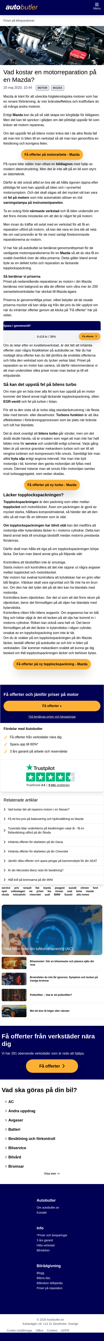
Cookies (52, 1330)
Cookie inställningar (19, 1330)
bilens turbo (48, 433)
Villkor (40, 1330)
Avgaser (14, 1120)
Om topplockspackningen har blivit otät (34, 525)
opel (5, 891)
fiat (37, 887)
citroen (85, 887)
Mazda (18, 115)
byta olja (18, 458)
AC (9, 1102)
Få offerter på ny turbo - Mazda (52, 485)
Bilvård (13, 1157)
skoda (6, 894)
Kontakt (41, 1212)
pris (17, 887)
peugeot (60, 887)
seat (70, 891)
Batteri (12, 1129)
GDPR (65, 1330)
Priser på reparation (49, 1288)
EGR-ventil (12, 401)
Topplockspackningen (21, 502)
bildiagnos (64, 164)
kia (50, 891)
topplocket (11, 507)
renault (27, 887)
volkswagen (18, 891)
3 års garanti (45, 1240)
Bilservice (15, 1148)
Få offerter (89, 336)
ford (95, 887)
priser (40, 891)
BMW (57, 894)
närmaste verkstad (44, 211)
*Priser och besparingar (52, 1235)
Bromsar (14, 1166)
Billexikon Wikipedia (50, 1283)
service (31, 443)
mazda (57, 87)
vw (31, 891)
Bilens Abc (43, 1278)
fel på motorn (18, 197)
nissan (59, 891)
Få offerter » (52, 706)
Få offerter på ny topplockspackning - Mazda (52, 664)
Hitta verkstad (46, 1245)
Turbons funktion (69, 415)
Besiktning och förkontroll (30, 1139)
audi (48, 894)
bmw (79, 891)
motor (42, 87)
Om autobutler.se (48, 1207)
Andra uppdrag (20, 1111)
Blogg (40, 1273)
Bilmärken (43, 1250)
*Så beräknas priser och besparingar (52, 716)
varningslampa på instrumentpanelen (33, 202)
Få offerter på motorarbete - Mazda (52, 154)
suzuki (73, 887)
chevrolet (35, 894)
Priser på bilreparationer (19, 20)
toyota (47, 887)
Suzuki (68, 894)
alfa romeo (82, 894)
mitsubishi (19, 894)
